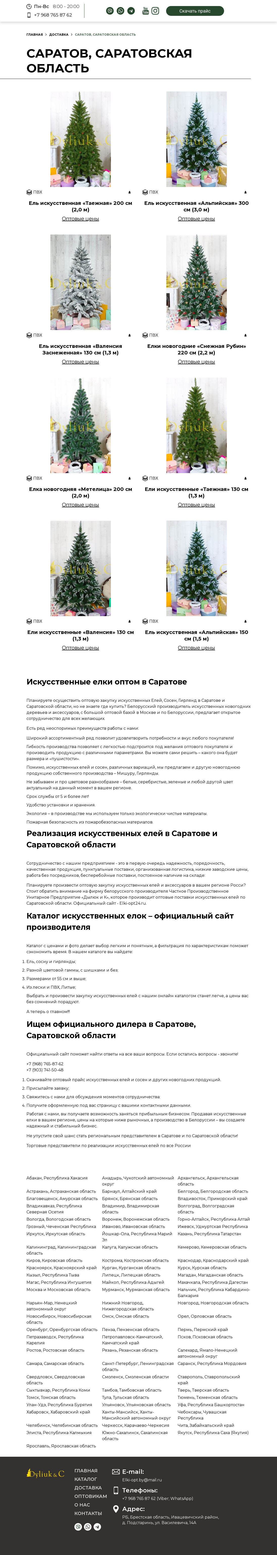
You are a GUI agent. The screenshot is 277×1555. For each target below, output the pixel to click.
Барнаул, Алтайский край (129, 1191)
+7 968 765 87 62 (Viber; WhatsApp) (157, 1498)
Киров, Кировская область (54, 1260)
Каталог (85, 1479)
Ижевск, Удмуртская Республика (213, 1226)
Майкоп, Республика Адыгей (133, 1282)
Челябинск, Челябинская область (62, 1425)
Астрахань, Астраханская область (61, 1191)
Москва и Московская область (58, 1289)
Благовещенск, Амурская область (62, 1198)
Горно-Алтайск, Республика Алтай (214, 1219)
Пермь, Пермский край (203, 1329)
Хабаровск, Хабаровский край (58, 1412)
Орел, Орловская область (205, 1316)
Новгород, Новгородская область (213, 1303)
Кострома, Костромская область (135, 1260)
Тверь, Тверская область (203, 1390)
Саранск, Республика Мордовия (212, 1363)
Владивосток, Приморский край (213, 1198)
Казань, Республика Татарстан (209, 1233)
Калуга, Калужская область (130, 1247)
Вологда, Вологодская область (58, 1219)
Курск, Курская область (202, 1267)
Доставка (59, 34)
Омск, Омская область (125, 1316)
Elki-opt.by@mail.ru (142, 1480)
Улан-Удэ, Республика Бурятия (59, 1404)
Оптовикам (90, 1496)
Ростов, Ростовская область (55, 1350)
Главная (34, 34)
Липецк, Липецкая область (131, 1275)
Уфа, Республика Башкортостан (211, 1404)
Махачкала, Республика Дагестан (213, 1282)
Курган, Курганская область (131, 1267)
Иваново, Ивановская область (133, 1226)
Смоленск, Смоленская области (135, 1377)
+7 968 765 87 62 (53, 15)
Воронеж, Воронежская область (136, 1219)
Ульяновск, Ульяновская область (136, 1404)
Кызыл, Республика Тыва (52, 1275)
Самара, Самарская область (55, 1363)
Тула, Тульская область (125, 1397)
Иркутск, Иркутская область (55, 1233)
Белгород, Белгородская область (213, 1191)
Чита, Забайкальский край (206, 1425)
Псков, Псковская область (205, 1337)
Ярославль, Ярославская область (61, 1446)
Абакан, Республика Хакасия (57, 1178)
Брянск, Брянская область (130, 1198)
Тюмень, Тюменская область (208, 1397)
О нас (82, 1505)
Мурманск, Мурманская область (136, 1289)
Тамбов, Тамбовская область (132, 1390)
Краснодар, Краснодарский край (213, 1260)
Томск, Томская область (51, 1397)
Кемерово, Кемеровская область (212, 1247)
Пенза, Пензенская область (131, 1329)
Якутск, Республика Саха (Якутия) (213, 1432)
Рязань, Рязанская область (130, 1350)
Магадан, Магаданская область (210, 1275)
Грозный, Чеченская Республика (61, 1226)
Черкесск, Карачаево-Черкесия (135, 1425)
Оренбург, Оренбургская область (62, 1329)
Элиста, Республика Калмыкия (59, 1432)
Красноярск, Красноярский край (61, 1267)
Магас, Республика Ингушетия (58, 1282)
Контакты (88, 1513)
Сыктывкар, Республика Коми (58, 1390)
